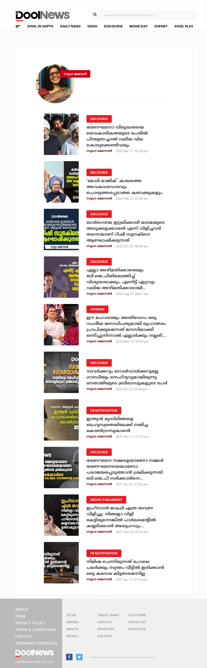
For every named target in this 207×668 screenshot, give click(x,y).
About (21, 609)
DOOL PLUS (183, 26)
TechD (71, 615)
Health (72, 629)
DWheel (72, 622)
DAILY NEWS (70, 26)
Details (72, 636)
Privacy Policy (30, 622)
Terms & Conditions (36, 629)
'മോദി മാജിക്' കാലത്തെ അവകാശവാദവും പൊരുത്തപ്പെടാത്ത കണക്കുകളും (124, 187)
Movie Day (137, 622)
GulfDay (104, 636)
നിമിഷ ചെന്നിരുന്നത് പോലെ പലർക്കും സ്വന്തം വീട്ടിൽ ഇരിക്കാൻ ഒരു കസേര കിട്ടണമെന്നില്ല (125, 567)
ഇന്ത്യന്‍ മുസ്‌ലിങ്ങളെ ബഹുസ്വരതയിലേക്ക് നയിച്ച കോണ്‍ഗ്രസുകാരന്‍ (117, 425)
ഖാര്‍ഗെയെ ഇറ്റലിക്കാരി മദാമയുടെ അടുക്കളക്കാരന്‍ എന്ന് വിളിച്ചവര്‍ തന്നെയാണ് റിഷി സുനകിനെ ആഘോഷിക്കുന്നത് (125, 231)
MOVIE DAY (138, 26)
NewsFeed (137, 629)
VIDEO (92, 26)
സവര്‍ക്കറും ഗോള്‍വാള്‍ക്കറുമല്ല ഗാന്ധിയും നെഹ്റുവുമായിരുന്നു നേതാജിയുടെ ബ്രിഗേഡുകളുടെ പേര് (126, 377)
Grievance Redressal (36, 643)
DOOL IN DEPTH (40, 26)
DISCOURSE (113, 26)
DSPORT (161, 26)
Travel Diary (108, 615)
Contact (24, 636)
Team (20, 616)
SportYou (105, 629)
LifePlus (104, 622)
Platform (137, 615)
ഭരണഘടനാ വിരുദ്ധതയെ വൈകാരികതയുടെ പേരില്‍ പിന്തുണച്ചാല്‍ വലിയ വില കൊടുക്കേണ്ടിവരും (117, 136)
